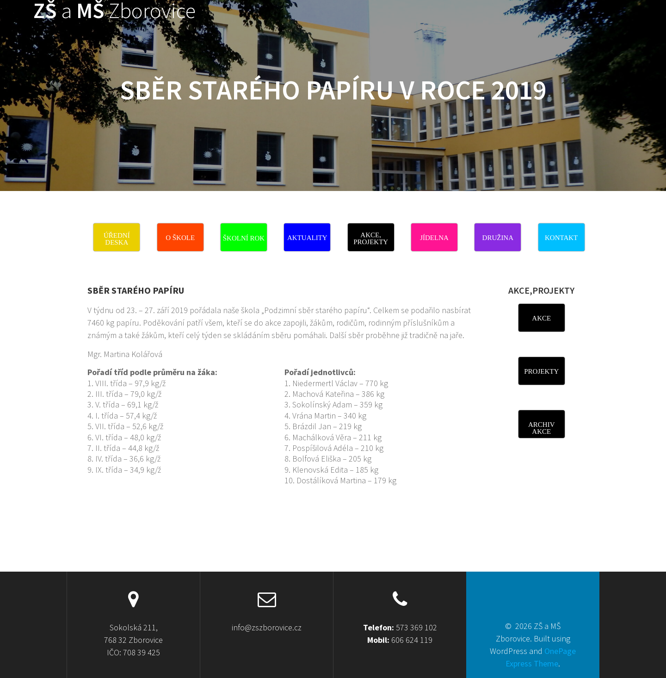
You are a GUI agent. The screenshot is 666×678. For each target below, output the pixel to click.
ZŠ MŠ (114, 11)
